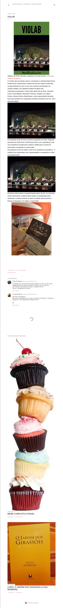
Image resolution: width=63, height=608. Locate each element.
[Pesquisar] (55, 4)
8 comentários (18, 516)
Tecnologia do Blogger (31, 603)
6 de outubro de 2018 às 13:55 (29, 294)
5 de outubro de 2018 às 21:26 (30, 281)
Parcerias (26, 4)
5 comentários (18, 592)
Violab (49, 76)
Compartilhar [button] (11, 270)
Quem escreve (36, 4)
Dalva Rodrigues (17, 281)
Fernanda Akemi (17, 294)
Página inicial (17, 4)
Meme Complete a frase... (22, 514)
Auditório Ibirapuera (14, 78)
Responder (15, 290)
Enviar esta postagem (20, 270)
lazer (15, 272)
